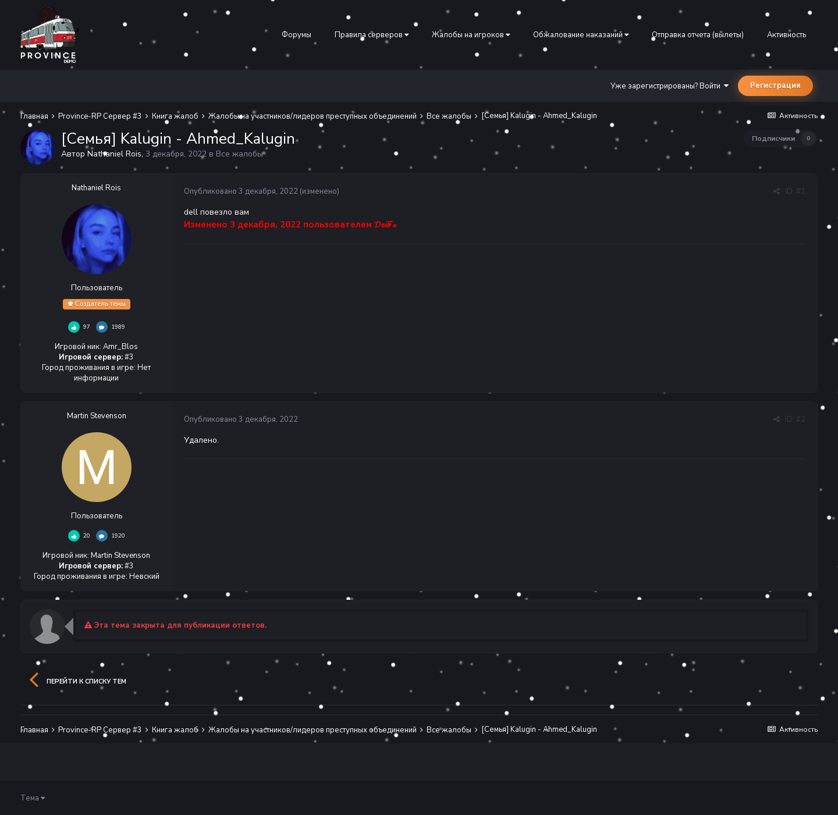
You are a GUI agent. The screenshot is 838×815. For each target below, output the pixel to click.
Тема (32, 798)
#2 (800, 419)
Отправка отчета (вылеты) (698, 35)
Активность (786, 35)
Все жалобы (239, 153)
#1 (800, 191)
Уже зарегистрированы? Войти (669, 86)
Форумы (296, 35)
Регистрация (775, 85)
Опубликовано (241, 191)
